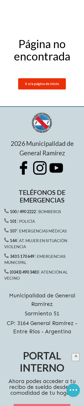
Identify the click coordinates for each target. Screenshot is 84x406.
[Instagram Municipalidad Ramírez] (42, 171)
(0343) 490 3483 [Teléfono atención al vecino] (24, 272)
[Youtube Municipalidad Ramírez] (58, 171)
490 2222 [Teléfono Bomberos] (27, 211)
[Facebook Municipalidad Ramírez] (25, 171)
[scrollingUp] (76, 357)
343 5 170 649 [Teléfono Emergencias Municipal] (22, 256)
